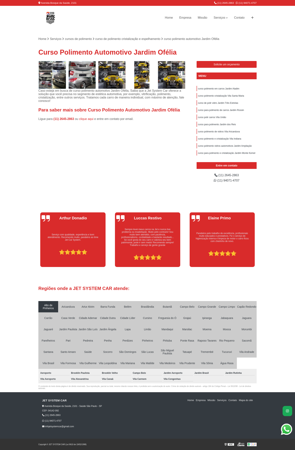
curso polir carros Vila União (212, 117)
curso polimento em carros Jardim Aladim (218, 88)
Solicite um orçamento (227, 64)
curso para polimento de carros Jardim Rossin (221, 110)
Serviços (219, 17)
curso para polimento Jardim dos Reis (217, 124)
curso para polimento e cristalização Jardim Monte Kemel (226, 153)
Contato (239, 17)
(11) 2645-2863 (224, 3)
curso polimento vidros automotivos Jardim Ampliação (225, 146)
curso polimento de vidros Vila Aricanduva (219, 131)
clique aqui (86, 119)
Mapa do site (246, 400)
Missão (202, 17)
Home (169, 17)
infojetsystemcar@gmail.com (58, 426)
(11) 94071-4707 (246, 3)
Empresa (185, 17)
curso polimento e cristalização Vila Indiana (219, 138)
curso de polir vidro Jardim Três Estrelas (218, 103)
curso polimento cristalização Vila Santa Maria (221, 96)
